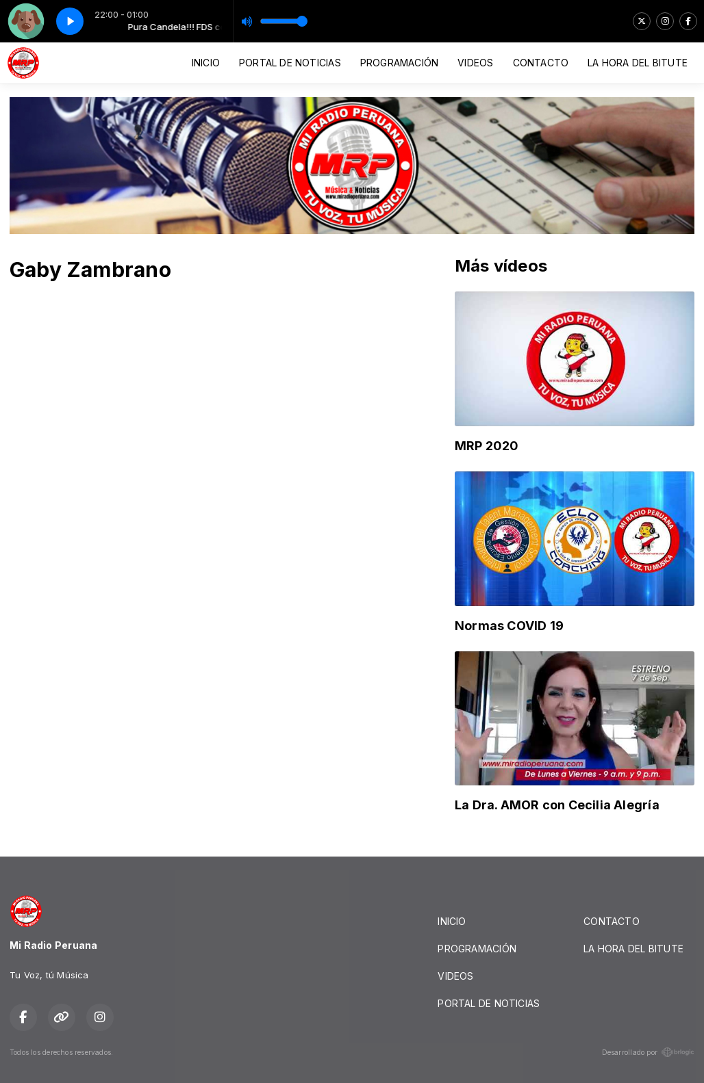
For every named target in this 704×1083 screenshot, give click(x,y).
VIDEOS (475, 62)
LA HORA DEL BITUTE (638, 62)
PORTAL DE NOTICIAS (290, 62)
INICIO (206, 62)
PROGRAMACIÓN (399, 62)
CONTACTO (541, 62)
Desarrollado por (648, 1052)
